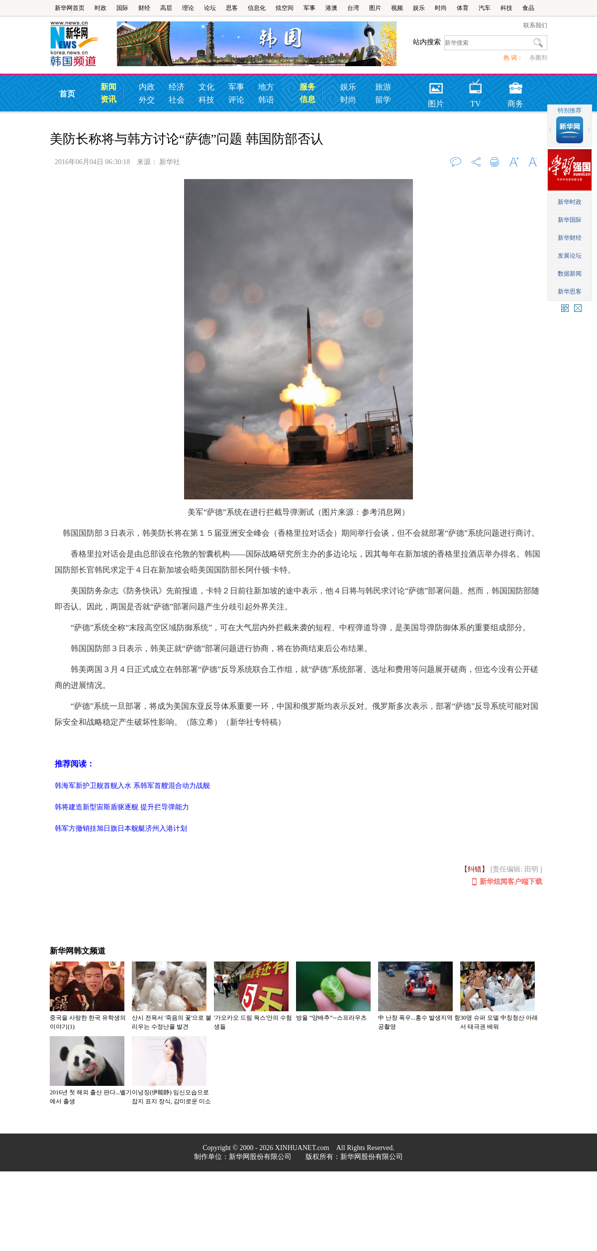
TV (476, 85)
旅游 (383, 87)
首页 (67, 94)
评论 (236, 100)
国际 (122, 7)
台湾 (353, 7)
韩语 (266, 100)
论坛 (210, 7)
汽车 (485, 7)
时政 (100, 7)
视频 (397, 7)
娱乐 (419, 7)
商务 (515, 85)
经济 (177, 87)
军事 (309, 7)
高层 (166, 7)
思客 (232, 7)
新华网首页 (70, 7)
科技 (506, 7)
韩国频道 (83, 44)
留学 (383, 100)
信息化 (257, 7)
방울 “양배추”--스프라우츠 (331, 1017)
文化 (206, 87)
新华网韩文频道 (77, 951)
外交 (147, 100)
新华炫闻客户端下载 (507, 882)
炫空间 (285, 7)
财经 (144, 7)
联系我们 (535, 25)
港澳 (331, 7)
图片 (375, 7)
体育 (463, 7)
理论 (188, 7)
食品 (528, 7)
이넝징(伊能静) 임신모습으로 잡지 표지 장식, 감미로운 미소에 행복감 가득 (171, 1101)
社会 (177, 100)
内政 (147, 87)
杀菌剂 (538, 57)
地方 (266, 87)
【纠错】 (475, 869)
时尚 (441, 7)
